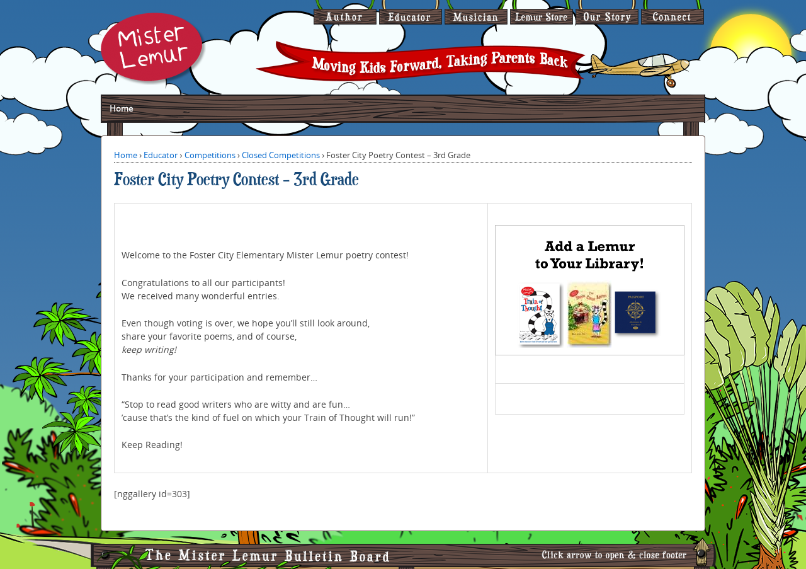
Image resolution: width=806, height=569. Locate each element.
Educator (161, 155)
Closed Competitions (281, 155)
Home (121, 108)
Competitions (210, 155)
